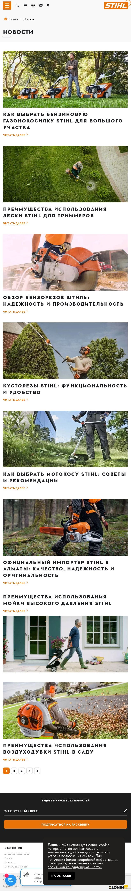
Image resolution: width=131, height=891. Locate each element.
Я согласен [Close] (61, 876)
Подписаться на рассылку (65, 824)
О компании (13, 848)
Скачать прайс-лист (16, 866)
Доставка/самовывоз (17, 853)
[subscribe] (65, 811)
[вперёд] (127, 3)
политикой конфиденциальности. (75, 866)
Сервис (9, 858)
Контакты (10, 862)
